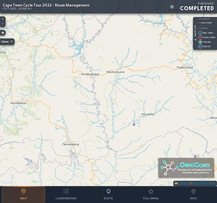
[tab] (23, 194)
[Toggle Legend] (195, 39)
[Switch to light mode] (172, 7)
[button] (2, 19)
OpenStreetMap (205, 183)
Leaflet (181, 183)
